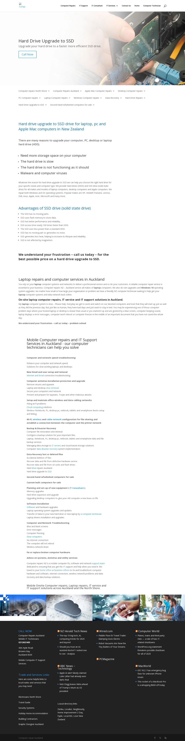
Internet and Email (35, 375)
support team (98, 563)
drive (34, 468)
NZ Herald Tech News (73, 631)
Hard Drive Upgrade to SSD (31, 105)
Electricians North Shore (29, 697)
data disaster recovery (47, 448)
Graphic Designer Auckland (31, 724)
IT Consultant (97, 6)
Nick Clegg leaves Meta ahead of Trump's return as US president (74, 687)
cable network (54, 419)
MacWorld (144, 666)
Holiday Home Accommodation (33, 713)
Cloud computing (35, 407)
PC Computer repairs (28, 98)
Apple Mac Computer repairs (98, 91)
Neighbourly (78, 709)
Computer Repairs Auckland (66, 91)
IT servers (56, 445)
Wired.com (106, 631)
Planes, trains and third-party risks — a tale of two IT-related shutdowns (151, 639)
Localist (68, 709)
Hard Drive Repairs (134, 98)
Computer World (148, 631)
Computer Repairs (68, 6)
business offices (62, 570)
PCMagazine (106, 659)
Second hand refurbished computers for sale (71, 105)
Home (137, 6)
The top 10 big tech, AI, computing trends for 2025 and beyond (72, 639)
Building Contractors (28, 718)
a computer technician (91, 514)
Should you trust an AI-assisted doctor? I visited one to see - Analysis (73, 650)
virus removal (52, 388)
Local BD (68, 716)
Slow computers (34, 536)
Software (31, 507)
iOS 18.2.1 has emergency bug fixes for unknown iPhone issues (152, 674)
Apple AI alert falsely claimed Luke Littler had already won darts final (73, 676)
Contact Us (126, 6)
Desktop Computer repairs (130, 91)
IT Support (83, 6)
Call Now (27, 54)
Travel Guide (24, 702)
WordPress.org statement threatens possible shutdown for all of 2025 (151, 650)
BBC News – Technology (66, 667)
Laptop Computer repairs (56, 98)
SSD (50, 471)
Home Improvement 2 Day (70, 712)
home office (45, 570)
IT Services (110, 6)
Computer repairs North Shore (32, 91)
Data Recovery (112, 98)
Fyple (60, 716)
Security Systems (26, 707)
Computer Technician (152, 6)
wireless (37, 419)
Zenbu (60, 709)
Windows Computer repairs (86, 98)
